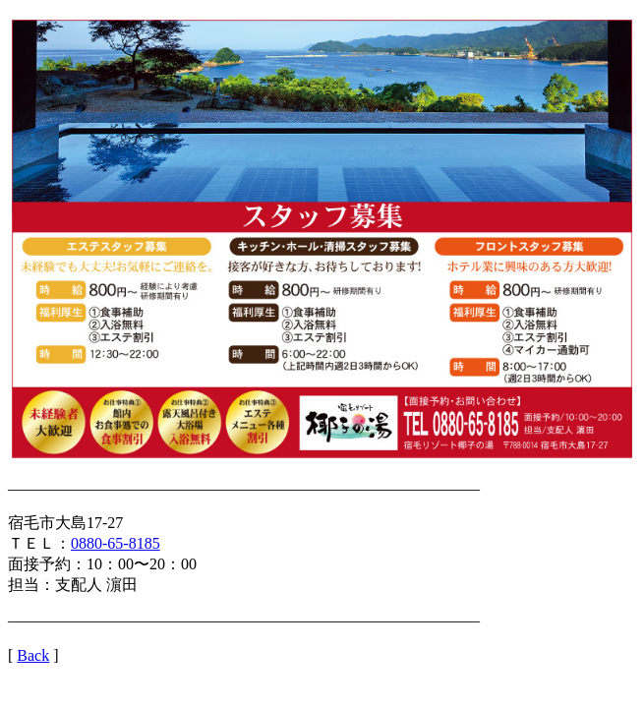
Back (33, 655)
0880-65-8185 (115, 543)
